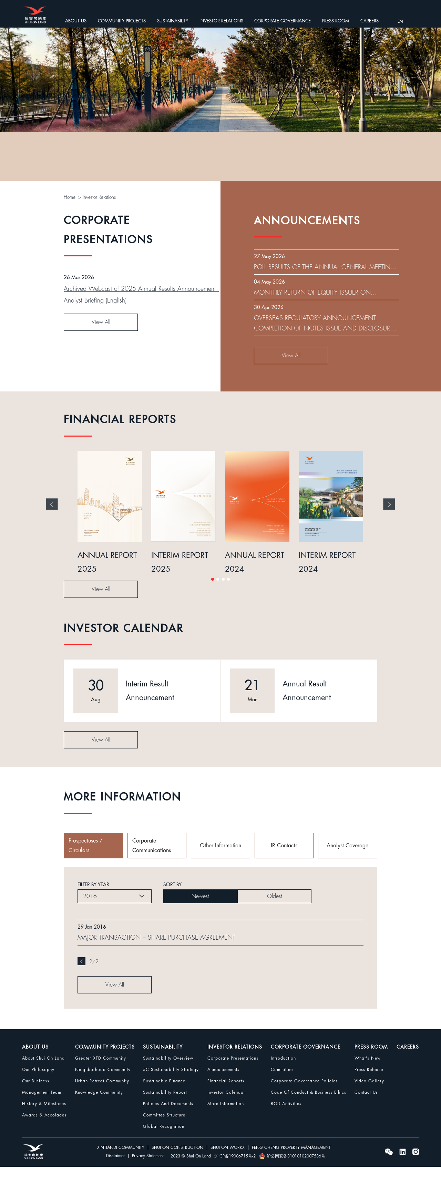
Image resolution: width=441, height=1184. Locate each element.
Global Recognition (163, 1144)
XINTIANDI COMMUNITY (120, 1165)
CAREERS (369, 21)
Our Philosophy (38, 1087)
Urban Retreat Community (102, 1098)
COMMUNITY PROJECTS (122, 21)
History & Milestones (44, 1121)
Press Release (369, 1087)
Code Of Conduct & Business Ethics (308, 1110)
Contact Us (366, 1110)
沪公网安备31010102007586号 (292, 1173)
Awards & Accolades (44, 1132)
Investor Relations (100, 197)
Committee (282, 1087)
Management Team (41, 1110)
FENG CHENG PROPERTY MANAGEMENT (291, 1165)
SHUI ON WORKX (228, 1165)
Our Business (35, 1098)
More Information (225, 1121)
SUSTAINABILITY (172, 21)
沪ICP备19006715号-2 (235, 1173)
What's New (368, 1075)
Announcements (223, 1087)
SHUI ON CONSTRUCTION (177, 1165)
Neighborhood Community (103, 1087)
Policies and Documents (168, 1121)
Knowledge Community (99, 1110)
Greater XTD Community (100, 1075)
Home (70, 197)
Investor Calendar (226, 1110)
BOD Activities (286, 1121)
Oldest (274, 914)
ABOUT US (75, 21)
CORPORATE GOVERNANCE (282, 21)
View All (101, 380)
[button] (212, 596)
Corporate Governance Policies (304, 1098)
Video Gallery (369, 1098)
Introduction (283, 1075)
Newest (200, 914)
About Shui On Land (43, 1075)
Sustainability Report (165, 1110)
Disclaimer (115, 1173)
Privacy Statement (148, 1173)
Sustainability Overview (168, 1075)
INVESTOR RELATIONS (221, 21)
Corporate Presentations (232, 1075)
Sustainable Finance (164, 1098)
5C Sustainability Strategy (171, 1087)
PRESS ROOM (335, 21)
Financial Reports (225, 1098)
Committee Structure (164, 1132)
